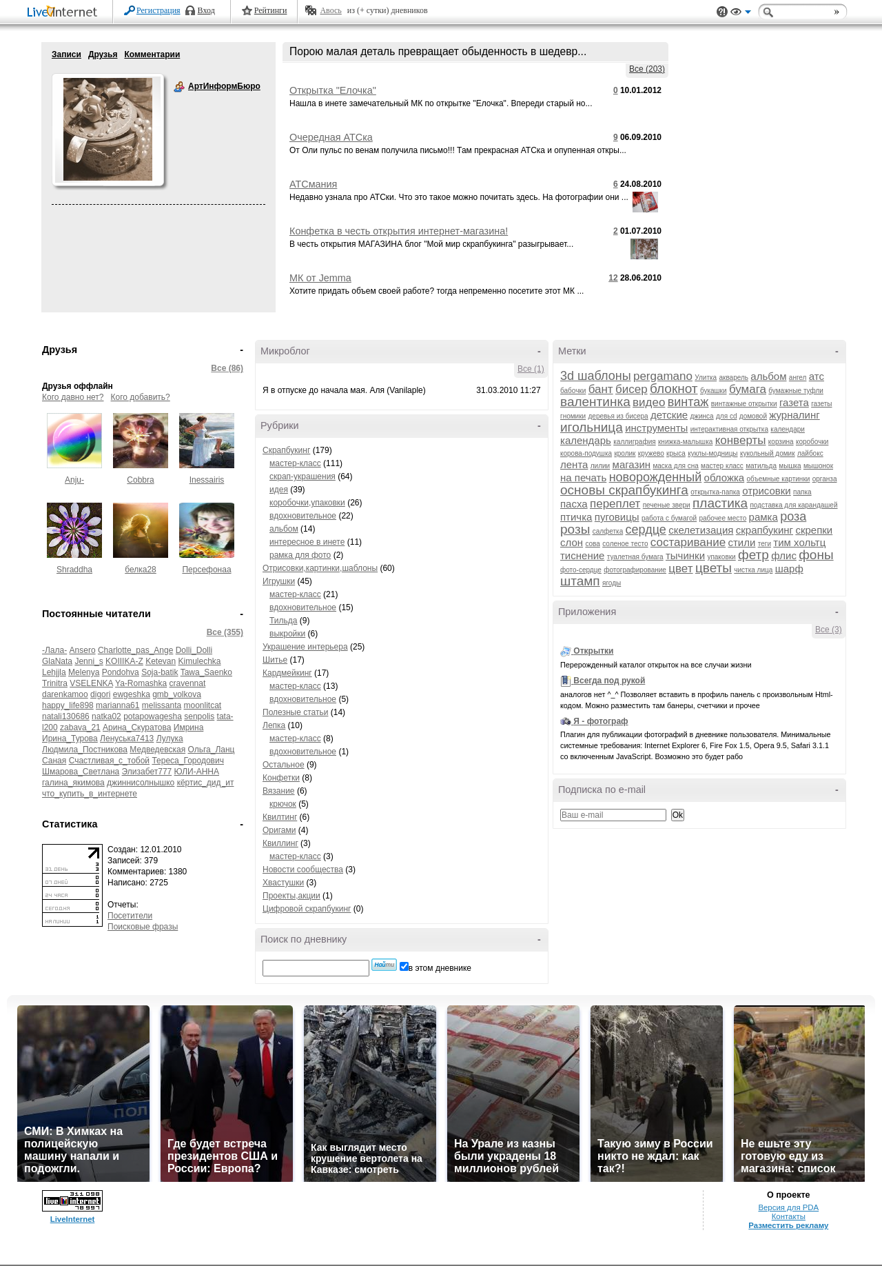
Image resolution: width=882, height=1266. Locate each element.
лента (574, 464)
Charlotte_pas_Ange (135, 650)
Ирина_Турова (70, 738)
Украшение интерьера (305, 647)
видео (649, 402)
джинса (701, 416)
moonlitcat (203, 705)
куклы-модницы (712, 453)
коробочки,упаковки (307, 503)
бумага (747, 389)
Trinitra (55, 683)
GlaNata (57, 661)
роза (793, 516)
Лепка (274, 725)
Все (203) (647, 69)
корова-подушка (586, 453)
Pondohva (120, 672)
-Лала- (54, 650)
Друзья (103, 54)
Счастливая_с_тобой (109, 760)
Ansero (83, 650)
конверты (740, 440)
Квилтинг (280, 817)
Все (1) (530, 369)
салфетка (608, 531)
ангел (798, 377)
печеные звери (666, 505)
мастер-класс (295, 463)
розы (575, 529)
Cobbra (140, 480)
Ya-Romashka (141, 683)
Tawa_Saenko (206, 672)
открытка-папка (715, 492)
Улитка (706, 377)
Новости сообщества (303, 869)
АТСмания (313, 184)
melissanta (161, 705)
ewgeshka (131, 694)
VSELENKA (91, 683)
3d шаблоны (595, 376)
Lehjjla (54, 672)
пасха (574, 504)
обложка (724, 477)
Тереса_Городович (187, 760)
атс (816, 376)
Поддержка (722, 12)
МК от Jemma (320, 277)
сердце (646, 529)
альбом (283, 529)
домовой (753, 416)
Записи (66, 54)
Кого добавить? (140, 397)
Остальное (284, 765)
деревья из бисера (618, 416)
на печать (583, 477)
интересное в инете (307, 542)
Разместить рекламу (788, 1225)
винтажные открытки (744, 404)
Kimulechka (199, 661)
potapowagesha (152, 716)
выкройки (287, 634)
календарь (585, 440)
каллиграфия (634, 441)
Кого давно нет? (73, 397)
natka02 (106, 716)
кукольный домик (767, 453)
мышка (790, 466)
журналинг (794, 415)
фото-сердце (581, 570)
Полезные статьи (295, 712)
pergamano (663, 376)
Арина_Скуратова (137, 727)
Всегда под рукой (609, 680)
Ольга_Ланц (211, 749)
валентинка (595, 401)
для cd (726, 416)
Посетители (129, 916)
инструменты (656, 428)
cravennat (188, 683)
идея (278, 489)
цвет (680, 568)
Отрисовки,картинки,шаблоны (320, 568)
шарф (789, 568)
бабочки (573, 390)
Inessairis (207, 480)
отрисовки (766, 490)
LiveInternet (65, 13)
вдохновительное (302, 516)
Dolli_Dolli (194, 650)
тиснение (582, 555)
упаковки (721, 557)
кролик (624, 453)
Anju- (74, 480)
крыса (676, 453)
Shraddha (74, 569)
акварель (733, 377)
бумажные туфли (795, 390)
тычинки (685, 555)
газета (794, 402)
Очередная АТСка (331, 137)
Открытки (593, 651)
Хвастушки (283, 882)
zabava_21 (80, 727)
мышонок (818, 466)
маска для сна (675, 466)
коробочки (812, 441)
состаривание (688, 542)
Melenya (83, 672)
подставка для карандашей (793, 505)
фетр (753, 554)
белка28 (140, 569)
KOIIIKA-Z (124, 661)
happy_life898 (68, 705)
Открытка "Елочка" (332, 90)
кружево (651, 453)
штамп (580, 581)
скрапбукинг (764, 530)
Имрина (189, 727)
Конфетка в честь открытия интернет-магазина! (398, 231)
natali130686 (66, 716)
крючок (282, 804)
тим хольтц (799, 542)
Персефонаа (206, 569)
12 (612, 278)
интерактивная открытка (729, 429)
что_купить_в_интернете (89, 793)
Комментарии (152, 54)
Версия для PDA (788, 1207)
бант (600, 389)
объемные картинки (778, 479)
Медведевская (157, 749)
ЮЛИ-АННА (196, 771)
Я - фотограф (600, 721)
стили (741, 542)
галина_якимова (73, 782)
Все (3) (828, 629)
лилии (600, 466)
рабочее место (722, 518)
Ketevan (160, 661)
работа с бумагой (669, 518)
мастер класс (722, 466)
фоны (816, 554)
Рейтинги (270, 10)
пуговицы (617, 517)
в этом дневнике (440, 968)
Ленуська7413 (127, 738)
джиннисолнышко (140, 782)
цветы (713, 568)
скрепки (813, 530)
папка (802, 492)
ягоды (611, 583)
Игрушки (279, 581)
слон (571, 542)
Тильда (283, 620)
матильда (761, 466)
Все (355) (225, 632)
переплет (615, 503)
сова (592, 543)
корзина (781, 441)
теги (764, 543)
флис (784, 555)
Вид (740, 13)
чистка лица (753, 570)
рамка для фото (300, 555)
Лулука (169, 738)
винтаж (688, 402)
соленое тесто (625, 543)
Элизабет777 (147, 771)
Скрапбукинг (286, 450)
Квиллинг (280, 843)
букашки (713, 390)
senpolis (199, 716)
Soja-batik (159, 672)
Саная (54, 760)
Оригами (279, 830)
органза (824, 479)
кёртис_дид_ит (205, 782)
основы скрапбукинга (624, 490)
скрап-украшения (302, 476)
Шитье (275, 660)
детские (669, 415)
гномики (573, 416)
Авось (330, 10)
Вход (206, 10)
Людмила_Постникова (84, 749)
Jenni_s (88, 661)
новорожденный (655, 477)
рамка (763, 517)
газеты (821, 404)
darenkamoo (65, 694)
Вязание (279, 791)
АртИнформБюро (179, 86)
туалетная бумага (635, 557)
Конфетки (281, 778)
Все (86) (227, 368)
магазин (632, 464)
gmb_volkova (176, 694)
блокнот (674, 388)
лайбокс (810, 453)
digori (100, 694)
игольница (591, 427)
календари (787, 429)
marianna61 (117, 705)
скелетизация (700, 530)
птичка (576, 517)
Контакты (789, 1216)
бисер (631, 389)
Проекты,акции (291, 896)
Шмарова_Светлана (80, 771)
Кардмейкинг (287, 673)
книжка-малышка (685, 441)
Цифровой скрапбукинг (307, 909)
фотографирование (635, 570)
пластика (720, 503)
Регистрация (158, 10)
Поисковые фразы (142, 927)
